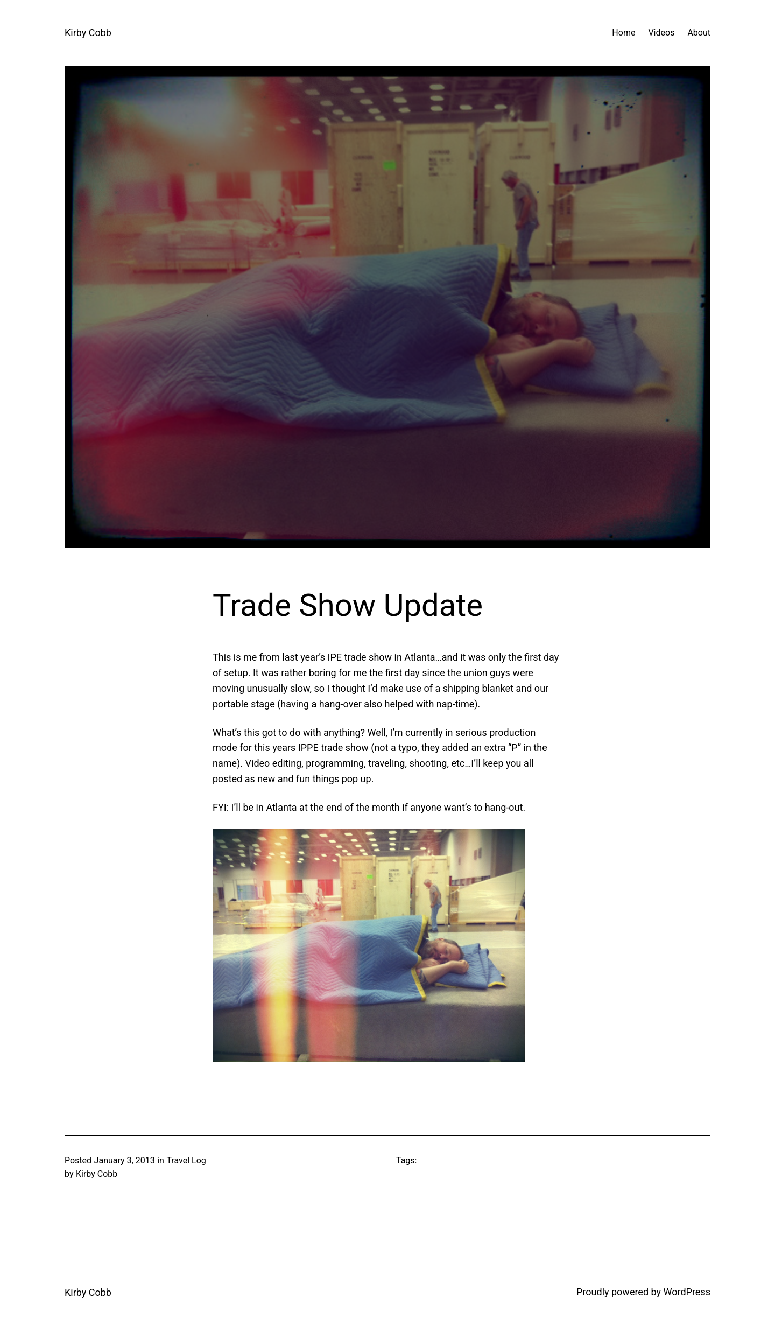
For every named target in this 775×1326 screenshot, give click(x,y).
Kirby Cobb (88, 32)
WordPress (687, 1291)
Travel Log (186, 1160)
